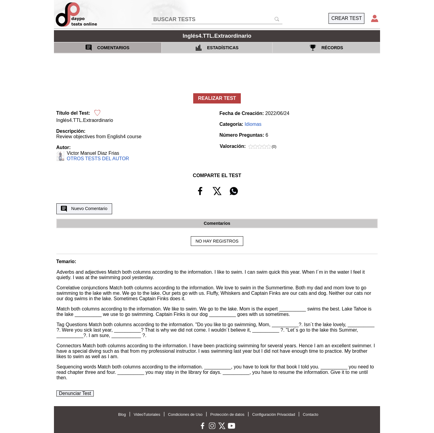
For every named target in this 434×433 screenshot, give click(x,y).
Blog (122, 414)
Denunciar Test (75, 393)
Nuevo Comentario (84, 209)
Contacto (310, 414)
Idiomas (253, 124)
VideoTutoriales (147, 414)
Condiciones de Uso (185, 414)
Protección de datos (227, 414)
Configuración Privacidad (273, 414)
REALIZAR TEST (217, 98)
